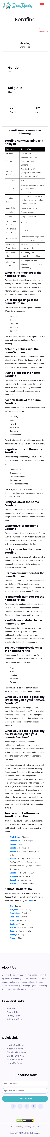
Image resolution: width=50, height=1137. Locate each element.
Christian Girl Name (16, 1056)
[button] (41, 4)
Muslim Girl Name (15, 1049)
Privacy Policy (13, 1016)
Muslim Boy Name (15, 1045)
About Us (11, 1008)
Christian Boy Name (16, 1052)
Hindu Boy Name (15, 1059)
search (30, 900)
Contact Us (12, 1012)
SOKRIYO (35, 1127)
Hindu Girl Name (14, 1063)
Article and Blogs (15, 1019)
